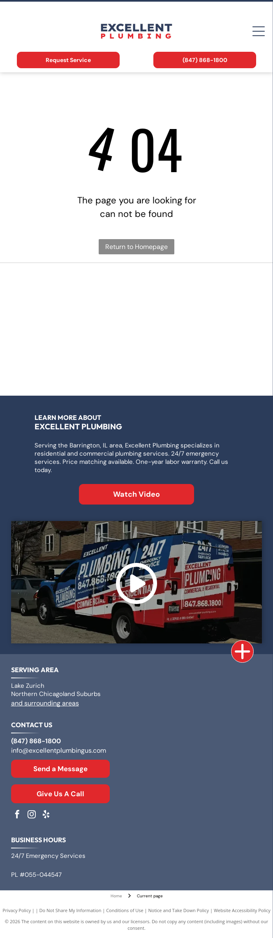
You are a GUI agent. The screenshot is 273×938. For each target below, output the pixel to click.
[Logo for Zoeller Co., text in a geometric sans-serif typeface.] (74, 288)
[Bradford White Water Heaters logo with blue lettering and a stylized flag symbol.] (74, 329)
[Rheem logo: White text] (198, 329)
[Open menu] (258, 31)
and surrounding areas (45, 703)
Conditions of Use (124, 910)
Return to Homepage (136, 246)
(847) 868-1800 (36, 741)
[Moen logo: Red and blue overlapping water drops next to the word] (198, 370)
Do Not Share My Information (70, 910)
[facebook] (17, 815)
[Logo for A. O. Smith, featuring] (198, 288)
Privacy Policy (16, 910)
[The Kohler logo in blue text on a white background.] (74, 370)
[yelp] (46, 815)
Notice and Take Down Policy (178, 910)
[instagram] (31, 815)
